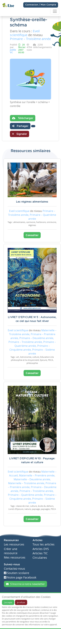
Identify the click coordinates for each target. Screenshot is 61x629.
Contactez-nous (14, 568)
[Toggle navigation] (54, 11)
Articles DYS (41, 549)
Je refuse (21, 602)
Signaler (19, 134)
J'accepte (8, 602)
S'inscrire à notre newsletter (25, 584)
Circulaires (40, 557)
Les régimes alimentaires (32, 201)
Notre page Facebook (20, 577)
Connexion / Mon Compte (40, 5)
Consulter (32, 235)
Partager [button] (20, 126)
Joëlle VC (13, 51)
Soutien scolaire (16, 573)
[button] (33, 126)
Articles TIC (40, 553)
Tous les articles (43, 544)
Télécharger (22, 118)
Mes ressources (14, 557)
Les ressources (14, 544)
